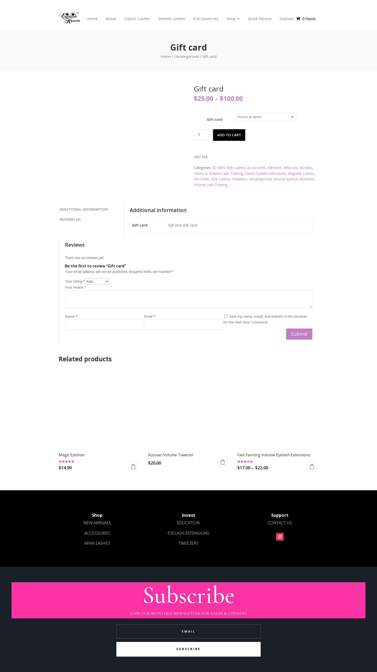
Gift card (214, 119)
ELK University (206, 18)
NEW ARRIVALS (97, 522)
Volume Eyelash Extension (293, 179)
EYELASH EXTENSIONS (188, 533)
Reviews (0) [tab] (69, 219)
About (111, 18)
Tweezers (239, 179)
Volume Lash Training (210, 184)
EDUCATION (188, 522)
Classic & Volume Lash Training (218, 173)
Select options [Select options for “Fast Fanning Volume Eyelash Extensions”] (312, 466)
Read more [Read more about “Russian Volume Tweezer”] (222, 462)
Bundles (306, 167)
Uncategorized (186, 56)
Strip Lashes (220, 179)
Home (92, 18)
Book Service (260, 18)
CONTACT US (280, 522)
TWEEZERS (188, 543)
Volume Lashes (171, 18)
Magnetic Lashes (301, 173)
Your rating (75, 281)
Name (71, 316)
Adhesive (275, 167)
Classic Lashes (137, 18)
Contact (287, 18)
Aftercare (290, 167)
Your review (75, 287)
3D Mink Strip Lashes (228, 167)
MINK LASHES (97, 543)
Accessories (256, 167)
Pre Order (201, 179)
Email (149, 316)
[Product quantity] (201, 134)
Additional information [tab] (83, 209)
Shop (231, 18)
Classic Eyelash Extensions (265, 173)
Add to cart (229, 134)
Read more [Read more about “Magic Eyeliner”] (133, 466)
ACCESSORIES (97, 533)
